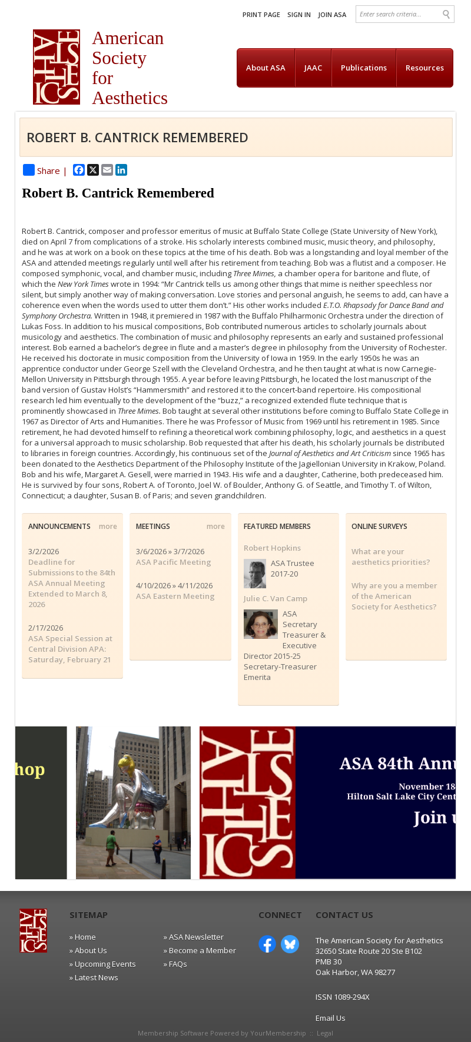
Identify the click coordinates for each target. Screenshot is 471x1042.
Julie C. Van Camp (275, 598)
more (108, 526)
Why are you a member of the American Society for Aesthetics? (394, 596)
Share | (45, 170)
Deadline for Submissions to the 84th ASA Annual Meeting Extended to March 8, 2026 (71, 583)
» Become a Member (200, 950)
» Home (82, 937)
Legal (325, 1032)
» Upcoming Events (102, 964)
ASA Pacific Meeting (173, 562)
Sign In (299, 14)
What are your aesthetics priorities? (390, 556)
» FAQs (175, 964)
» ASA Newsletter (194, 937)
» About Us (88, 950)
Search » (447, 14)
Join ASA (332, 14)
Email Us (331, 1018)
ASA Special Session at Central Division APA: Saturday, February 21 (70, 649)
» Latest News (93, 977)
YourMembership (278, 1032)
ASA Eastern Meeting (175, 596)
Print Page (261, 14)
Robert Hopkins (272, 547)
